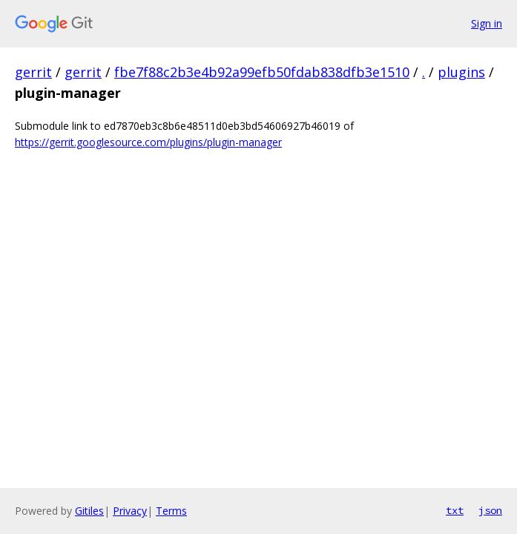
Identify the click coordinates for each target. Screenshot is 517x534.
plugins (461, 72)
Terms (171, 511)
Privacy (130, 511)
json (490, 510)
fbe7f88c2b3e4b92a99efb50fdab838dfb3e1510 (261, 72)
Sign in (486, 23)
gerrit (33, 72)
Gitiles (89, 511)
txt (455, 510)
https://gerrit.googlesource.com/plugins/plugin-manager (148, 142)
